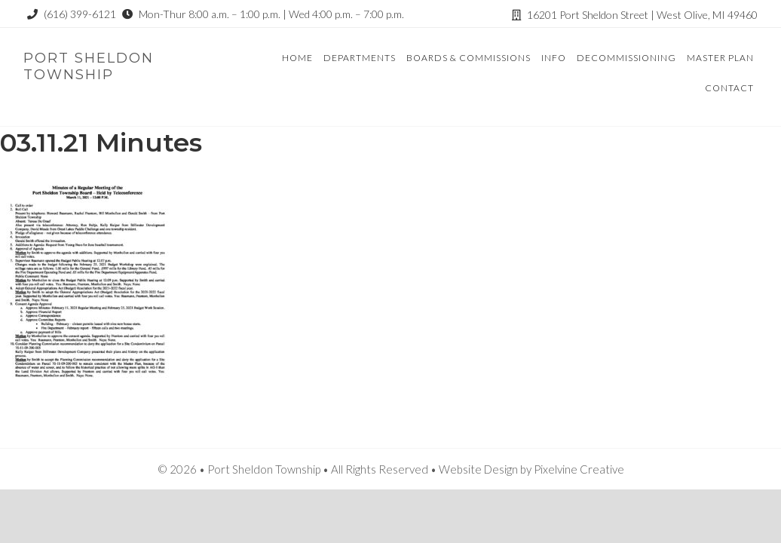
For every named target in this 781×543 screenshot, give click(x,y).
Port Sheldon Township (88, 66)
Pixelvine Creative (579, 469)
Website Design (478, 469)
